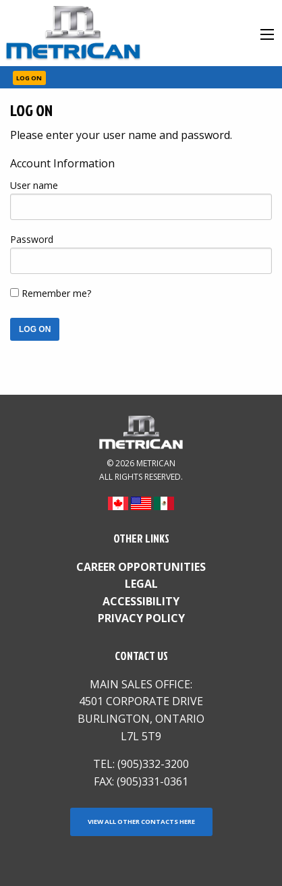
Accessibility (141, 601)
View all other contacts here (141, 821)
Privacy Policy (141, 618)
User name (34, 185)
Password (31, 239)
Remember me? (56, 293)
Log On (29, 78)
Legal (141, 583)
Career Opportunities (141, 566)
